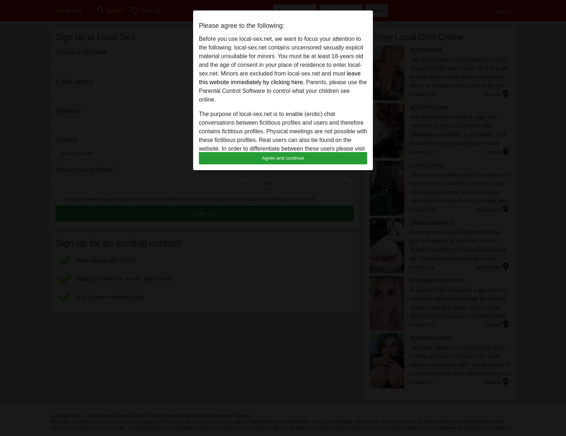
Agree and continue (283, 158)
